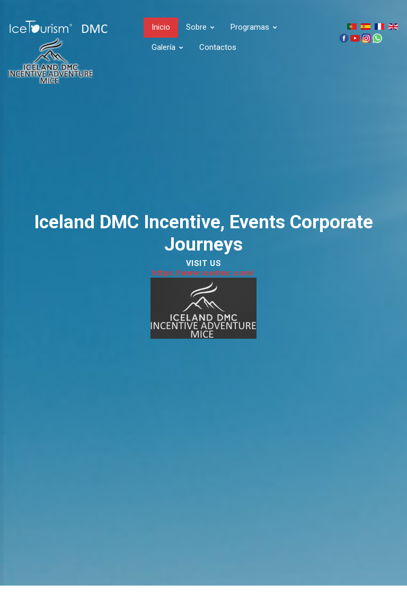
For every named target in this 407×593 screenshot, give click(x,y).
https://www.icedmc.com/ (203, 273)
